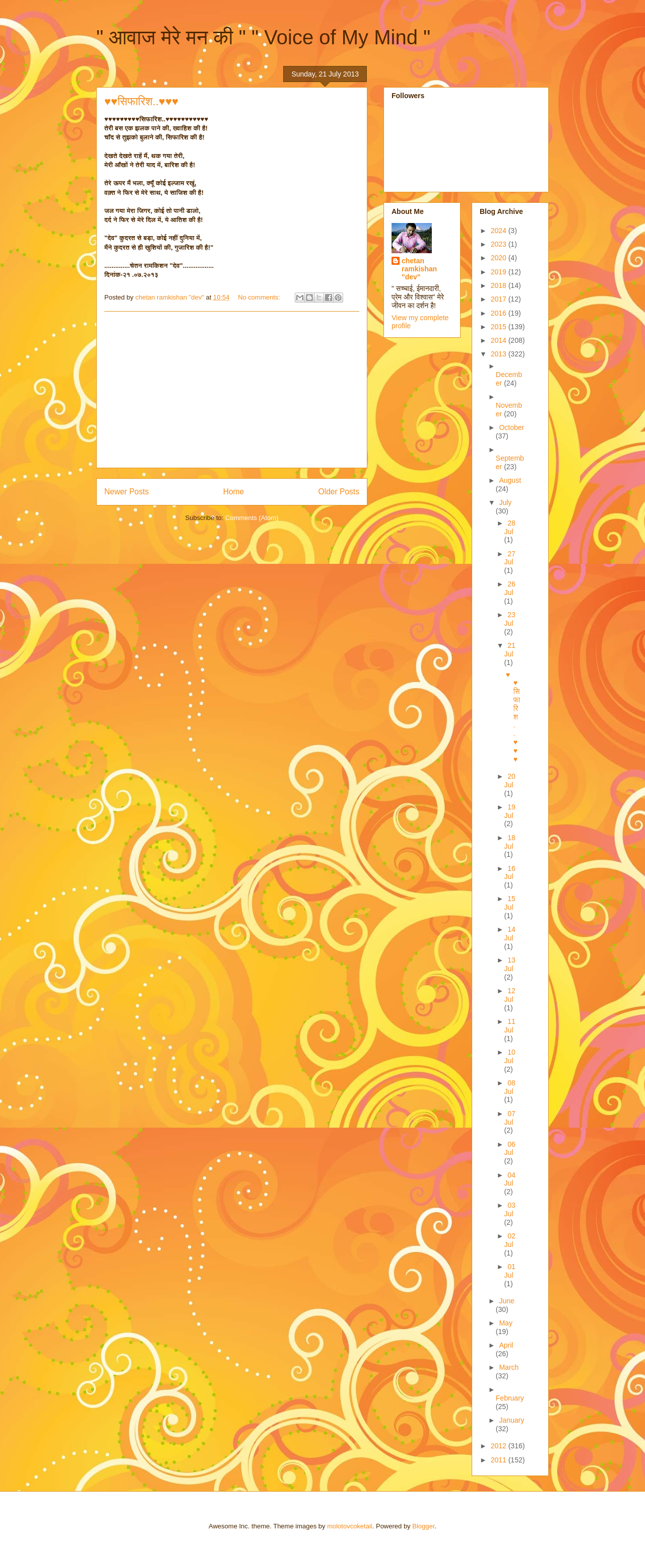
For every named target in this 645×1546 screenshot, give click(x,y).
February (510, 1398)
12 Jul (509, 995)
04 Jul (509, 1179)
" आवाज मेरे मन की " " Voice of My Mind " (263, 37)
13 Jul (509, 964)
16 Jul (509, 872)
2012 (499, 1446)
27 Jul (509, 558)
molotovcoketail (349, 1526)
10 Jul (509, 1056)
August (510, 480)
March (509, 1367)
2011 (499, 1460)
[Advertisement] (231, 389)
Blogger (423, 1526)
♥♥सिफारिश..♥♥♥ (141, 101)
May (505, 1323)
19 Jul (509, 811)
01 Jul (509, 1271)
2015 (499, 327)
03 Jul (509, 1209)
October (511, 427)
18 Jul (509, 842)
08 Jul (509, 1087)
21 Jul (509, 649)
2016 (499, 313)
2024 (499, 231)
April (506, 1345)
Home (233, 491)
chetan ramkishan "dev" (419, 269)
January (511, 1420)
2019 (499, 272)
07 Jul (509, 1118)
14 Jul (509, 933)
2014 (499, 340)
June (506, 1301)
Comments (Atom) (251, 518)
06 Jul (509, 1148)
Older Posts (338, 491)
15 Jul (509, 903)
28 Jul (509, 527)
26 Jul (509, 588)
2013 (499, 354)
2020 (499, 258)
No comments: (260, 297)
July (505, 502)
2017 (499, 299)
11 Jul (509, 1025)
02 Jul (509, 1240)
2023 (499, 244)
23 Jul (509, 619)
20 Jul (509, 780)
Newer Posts (126, 491)
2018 (499, 285)
